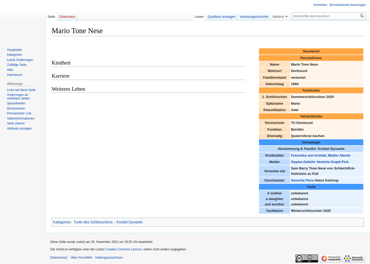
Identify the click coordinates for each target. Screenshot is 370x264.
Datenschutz (59, 257)
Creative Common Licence (123, 249)
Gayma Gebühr (303, 162)
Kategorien (62, 222)
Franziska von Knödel (308, 155)
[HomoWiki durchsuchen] (329, 16)
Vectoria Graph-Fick (332, 162)
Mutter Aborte (339, 155)
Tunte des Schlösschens (93, 222)
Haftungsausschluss (109, 257)
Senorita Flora (302, 180)
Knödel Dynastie (129, 222)
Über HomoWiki (81, 257)
